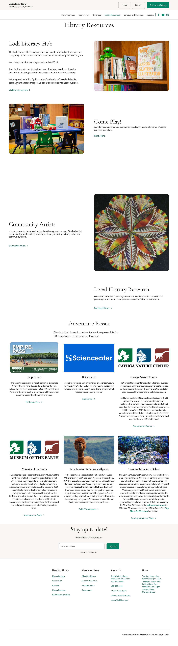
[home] (20, 14)
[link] (20, 89)
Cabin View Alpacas (87, 509)
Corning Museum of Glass (142, 518)
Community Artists (17, 246)
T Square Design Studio (160, 635)
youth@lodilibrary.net (119, 600)
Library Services (68, 15)
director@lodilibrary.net (120, 595)
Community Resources (133, 15)
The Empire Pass (33, 402)
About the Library (89, 576)
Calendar (97, 15)
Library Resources (112, 15)
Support (150, 15)
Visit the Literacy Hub (18, 90)
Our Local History (101, 308)
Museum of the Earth (33, 515)
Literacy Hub (84, 15)
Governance (86, 590)
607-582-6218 (116, 586)
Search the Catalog (158, 5)
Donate (138, 5)
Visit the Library (88, 585)
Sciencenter (87, 399)
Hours (124, 5)
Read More (99, 135)
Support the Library (89, 581)
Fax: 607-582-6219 (118, 591)
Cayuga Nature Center (142, 426)
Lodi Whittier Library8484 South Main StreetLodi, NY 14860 (120, 578)
